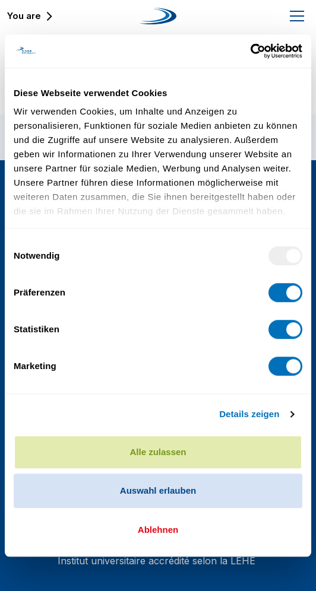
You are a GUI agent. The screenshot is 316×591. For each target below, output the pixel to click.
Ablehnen (158, 530)
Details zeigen (249, 414)
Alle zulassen (157, 452)
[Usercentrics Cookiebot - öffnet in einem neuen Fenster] (250, 51)
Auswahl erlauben (158, 490)
